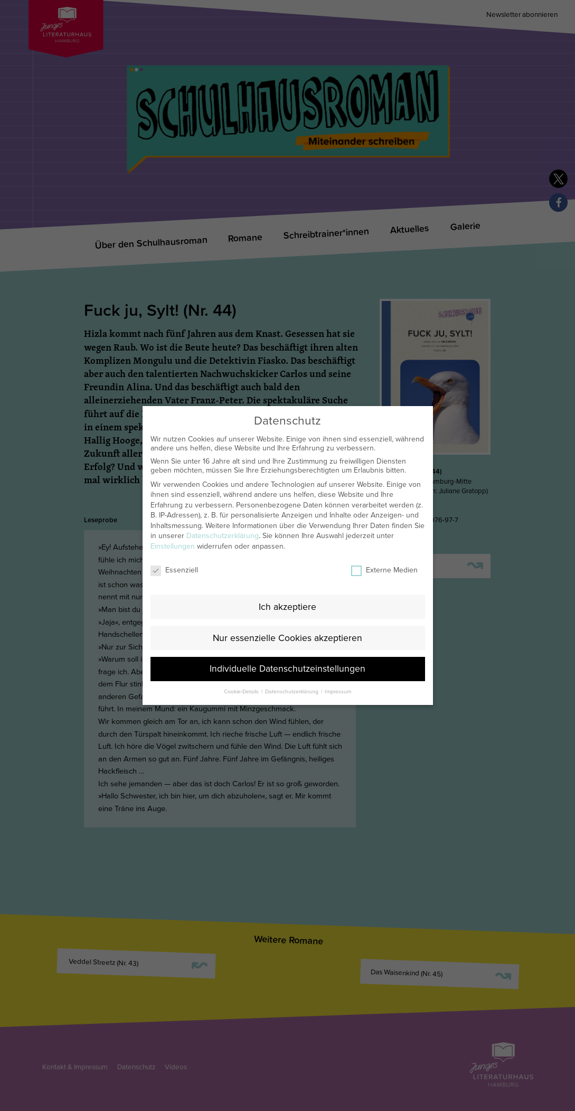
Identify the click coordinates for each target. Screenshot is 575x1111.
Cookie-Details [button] (242, 676)
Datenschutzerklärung (222, 520)
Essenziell (174, 554)
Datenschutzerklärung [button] (292, 676)
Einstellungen (172, 530)
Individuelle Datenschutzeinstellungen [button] (287, 653)
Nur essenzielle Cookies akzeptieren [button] (287, 622)
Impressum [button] (338, 676)
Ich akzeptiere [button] (287, 591)
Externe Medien (384, 554)
